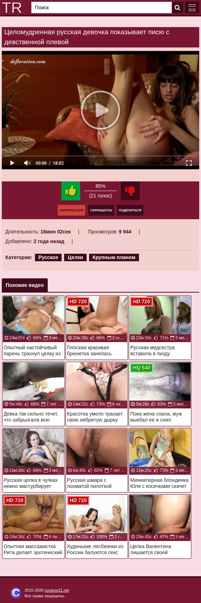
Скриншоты (101, 210)
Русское (48, 257)
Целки (75, 257)
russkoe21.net (57, 590)
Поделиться (130, 210)
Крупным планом (114, 257)
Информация (71, 210)
